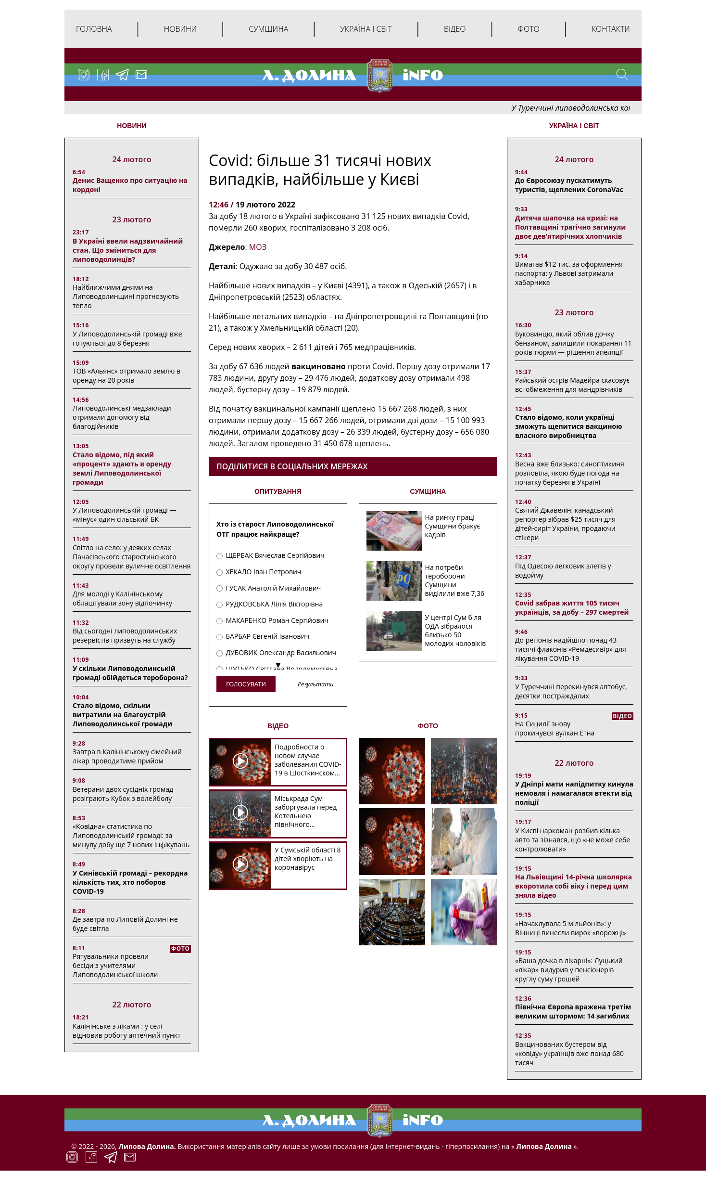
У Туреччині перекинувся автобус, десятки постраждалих (571, 691)
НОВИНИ (131, 125)
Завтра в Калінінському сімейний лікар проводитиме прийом (127, 756)
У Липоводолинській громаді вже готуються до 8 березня (127, 338)
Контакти (611, 29)
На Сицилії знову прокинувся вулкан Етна (554, 728)
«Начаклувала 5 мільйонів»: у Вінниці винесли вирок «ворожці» (570, 928)
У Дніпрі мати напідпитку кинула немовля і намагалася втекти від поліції (574, 793)
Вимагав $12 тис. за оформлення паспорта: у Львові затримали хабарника (569, 273)
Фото (529, 29)
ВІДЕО (278, 726)
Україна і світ (365, 29)
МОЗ (257, 247)
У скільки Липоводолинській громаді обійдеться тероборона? (130, 673)
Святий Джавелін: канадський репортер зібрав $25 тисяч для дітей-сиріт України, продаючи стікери (565, 523)
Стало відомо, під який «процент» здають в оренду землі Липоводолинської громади (122, 468)
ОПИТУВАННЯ (278, 491)
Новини (180, 29)
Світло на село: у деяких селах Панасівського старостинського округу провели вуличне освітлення (132, 556)
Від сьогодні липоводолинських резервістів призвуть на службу (125, 635)
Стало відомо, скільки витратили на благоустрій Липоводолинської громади (122, 714)
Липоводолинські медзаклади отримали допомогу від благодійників (122, 417)
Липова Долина (543, 1146)
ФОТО (428, 726)
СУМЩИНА (428, 491)
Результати (315, 685)
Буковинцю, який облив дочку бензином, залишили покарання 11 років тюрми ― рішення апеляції (573, 343)
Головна (94, 29)
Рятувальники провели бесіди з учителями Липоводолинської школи (115, 965)
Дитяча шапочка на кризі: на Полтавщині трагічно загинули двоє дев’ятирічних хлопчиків (570, 227)
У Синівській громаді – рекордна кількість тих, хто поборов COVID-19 (130, 882)
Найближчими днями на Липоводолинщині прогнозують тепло (126, 296)
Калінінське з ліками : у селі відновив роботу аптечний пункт (127, 1030)
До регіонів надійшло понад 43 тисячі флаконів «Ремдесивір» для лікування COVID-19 (570, 649)
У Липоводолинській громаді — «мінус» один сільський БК (124, 514)
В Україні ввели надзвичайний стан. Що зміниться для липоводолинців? (128, 250)
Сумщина (268, 29)
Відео (455, 29)
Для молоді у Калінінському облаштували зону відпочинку (122, 598)
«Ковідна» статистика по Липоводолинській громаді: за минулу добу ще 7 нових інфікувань (131, 835)
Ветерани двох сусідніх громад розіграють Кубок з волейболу (123, 794)
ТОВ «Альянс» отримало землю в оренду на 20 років (126, 375)
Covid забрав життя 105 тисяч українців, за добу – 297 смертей (572, 607)
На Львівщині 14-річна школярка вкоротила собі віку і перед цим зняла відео (573, 886)
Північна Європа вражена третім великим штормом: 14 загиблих (573, 1011)
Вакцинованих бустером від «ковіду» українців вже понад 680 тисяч (569, 1053)
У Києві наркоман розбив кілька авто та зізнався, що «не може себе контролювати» (572, 839)
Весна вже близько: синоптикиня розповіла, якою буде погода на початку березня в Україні (569, 473)
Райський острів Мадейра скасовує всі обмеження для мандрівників (572, 384)
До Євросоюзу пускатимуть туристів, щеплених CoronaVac (569, 185)
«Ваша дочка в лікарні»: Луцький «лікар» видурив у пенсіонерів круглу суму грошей (569, 969)
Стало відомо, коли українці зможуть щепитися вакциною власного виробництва (568, 426)
